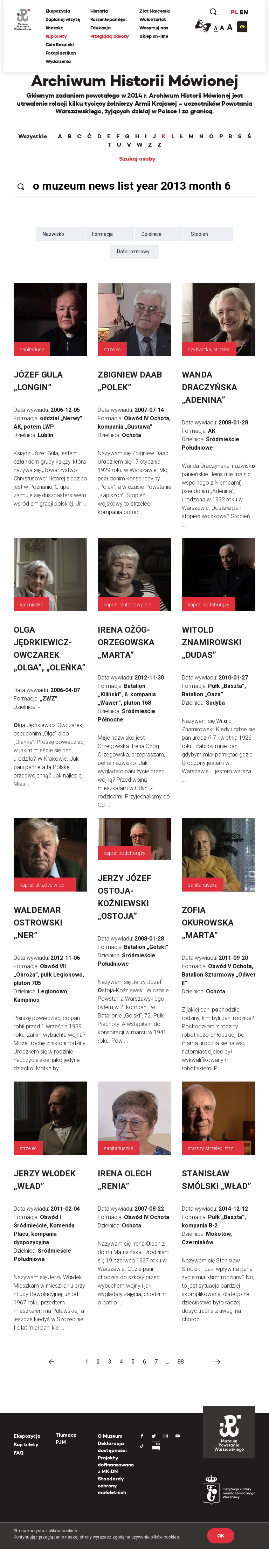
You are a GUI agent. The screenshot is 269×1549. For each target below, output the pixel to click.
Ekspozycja (58, 11)
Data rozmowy (133, 251)
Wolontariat (153, 19)
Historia (99, 11)
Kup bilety (56, 36)
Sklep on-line (154, 36)
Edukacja (100, 28)
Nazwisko (53, 234)
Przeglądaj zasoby (109, 36)
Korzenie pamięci (108, 19)
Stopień (199, 234)
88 (181, 1361)
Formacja (102, 234)
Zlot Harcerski (155, 11)
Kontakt (54, 28)
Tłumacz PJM (66, 1438)
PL (234, 12)
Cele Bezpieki (60, 45)
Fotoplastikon (61, 53)
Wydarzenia (58, 61)
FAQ (18, 1453)
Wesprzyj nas (154, 28)
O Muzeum (110, 1436)
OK (220, 1536)
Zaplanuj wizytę (63, 19)
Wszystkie (32, 136)
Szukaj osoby (137, 159)
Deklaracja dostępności (112, 1446)
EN (244, 12)
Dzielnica (151, 234)
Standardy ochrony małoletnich (112, 1485)
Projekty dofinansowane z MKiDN (116, 1464)
